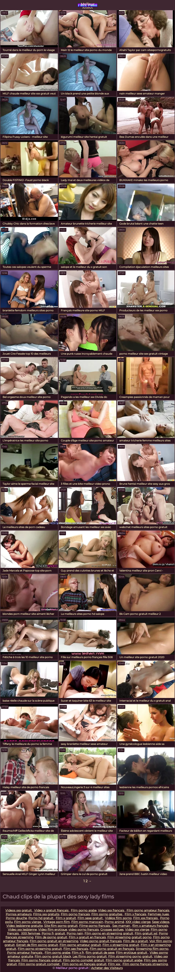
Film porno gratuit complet (39, 964)
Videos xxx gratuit (19, 910)
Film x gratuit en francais (87, 937)
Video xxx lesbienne (22, 929)
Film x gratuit (66, 918)
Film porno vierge (28, 922)
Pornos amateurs (19, 914)
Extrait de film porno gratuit (37, 945)
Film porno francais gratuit (41, 960)
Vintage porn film (56, 922)
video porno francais (84, 929)
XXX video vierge (137, 922)
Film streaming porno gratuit (130, 956)
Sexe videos (160, 922)
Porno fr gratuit (53, 933)
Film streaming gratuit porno (129, 937)
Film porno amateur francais (148, 910)
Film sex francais (75, 949)
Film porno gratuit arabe (124, 960)
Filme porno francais (95, 926)
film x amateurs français (150, 926)
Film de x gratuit (135, 941)
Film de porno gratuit (51, 937)
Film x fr (78, 953)
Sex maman (121, 926)
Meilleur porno (87, 5)
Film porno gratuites (107, 914)
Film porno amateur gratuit (80, 945)
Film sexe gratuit (90, 918)
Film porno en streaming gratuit (109, 933)
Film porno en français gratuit (84, 964)
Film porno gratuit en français (112, 949)
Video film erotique (52, 929)
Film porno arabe (83, 910)
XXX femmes (30, 933)
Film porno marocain (87, 922)
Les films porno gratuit (90, 956)
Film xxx (114, 964)
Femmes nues (158, 914)
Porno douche (16, 918)
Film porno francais (75, 914)
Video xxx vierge (137, 929)
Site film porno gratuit (61, 926)
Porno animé (114, 922)
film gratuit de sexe (100, 953)
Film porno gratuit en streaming (54, 941)
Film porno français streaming (145, 964)
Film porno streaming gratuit (40, 949)
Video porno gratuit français (101, 941)
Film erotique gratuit (132, 953)
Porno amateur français (25, 953)
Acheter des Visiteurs (107, 968)
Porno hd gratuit (41, 918)
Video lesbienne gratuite (24, 926)
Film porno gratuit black (53, 956)
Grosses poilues (112, 929)
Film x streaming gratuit (120, 945)
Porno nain (75, 933)
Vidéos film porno (118, 918)
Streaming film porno (152, 949)
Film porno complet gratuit (83, 960)
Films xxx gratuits (46, 914)
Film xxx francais (146, 918)
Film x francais (135, 914)
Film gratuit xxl (146, 933)
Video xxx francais (111, 910)
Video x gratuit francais (51, 910)
